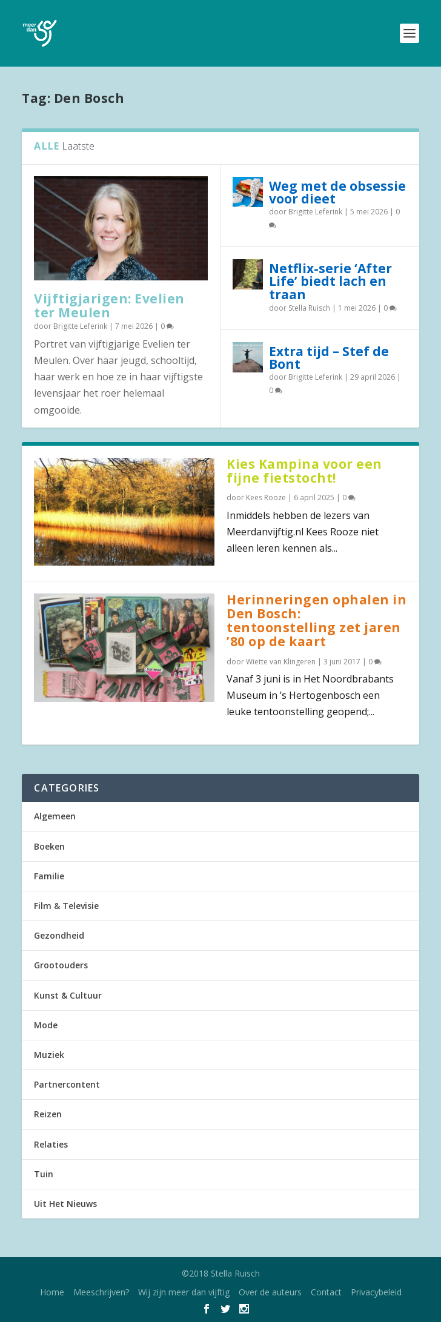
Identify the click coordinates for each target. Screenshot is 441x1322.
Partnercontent (67, 1084)
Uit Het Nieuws (65, 1203)
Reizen (48, 1114)
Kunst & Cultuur (68, 995)
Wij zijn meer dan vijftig (184, 1292)
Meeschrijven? (101, 1292)
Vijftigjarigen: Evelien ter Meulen (109, 305)
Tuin (43, 1174)
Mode (46, 1025)
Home (52, 1292)
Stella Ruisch (309, 308)
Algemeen (55, 816)
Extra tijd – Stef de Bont (329, 357)
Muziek (49, 1054)
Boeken (49, 846)
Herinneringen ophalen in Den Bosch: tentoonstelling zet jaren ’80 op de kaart (316, 620)
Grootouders (61, 965)
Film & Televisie (66, 905)
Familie (49, 876)
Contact (326, 1292)
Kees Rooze (266, 497)
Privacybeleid (376, 1292)
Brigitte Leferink (80, 326)
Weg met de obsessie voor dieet (337, 192)
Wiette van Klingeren (281, 661)
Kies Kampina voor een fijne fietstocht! (304, 470)
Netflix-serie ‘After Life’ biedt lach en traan (330, 281)
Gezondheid (59, 935)
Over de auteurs (270, 1292)
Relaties (51, 1144)
